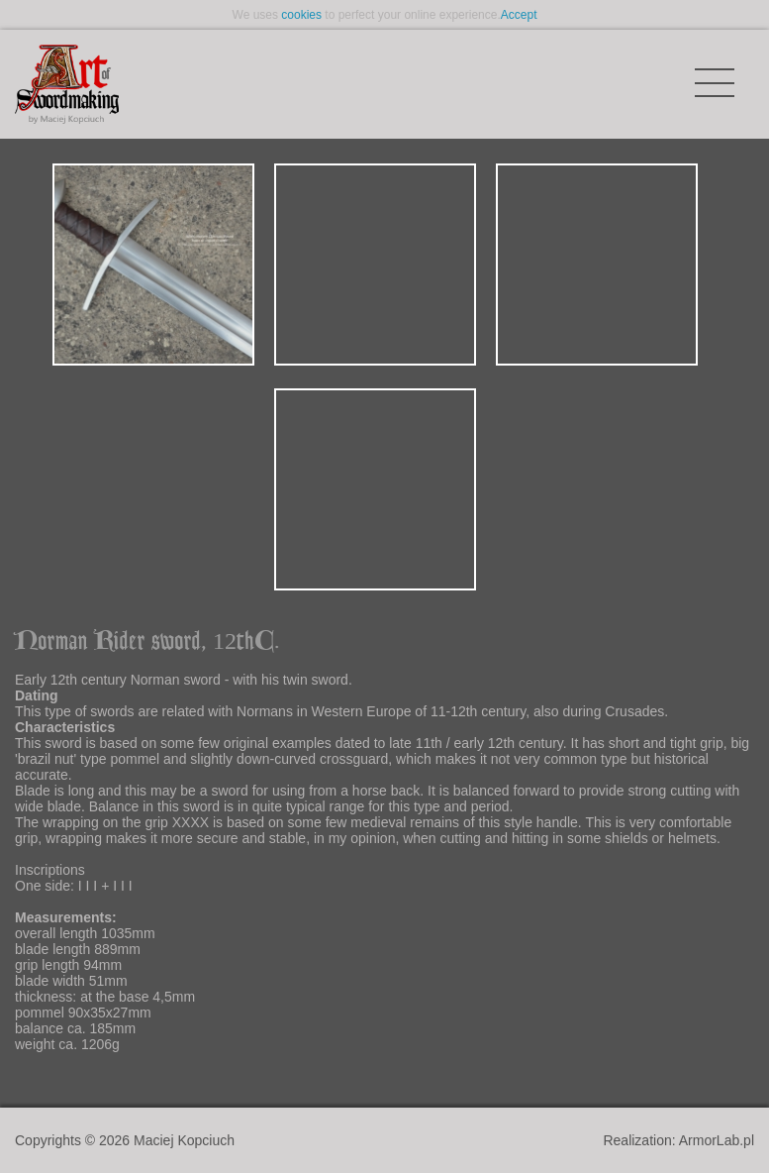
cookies (301, 15)
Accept (519, 15)
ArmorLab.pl (716, 1140)
